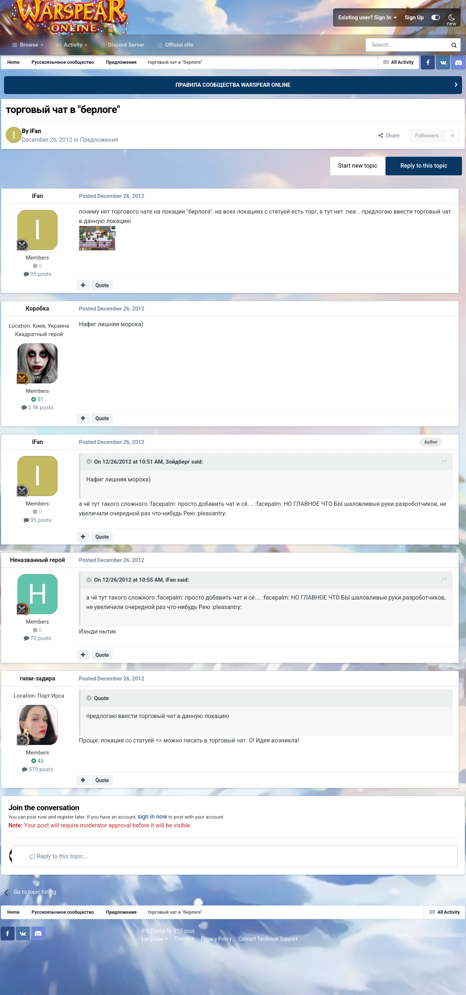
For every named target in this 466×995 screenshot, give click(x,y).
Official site (178, 83)
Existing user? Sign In (367, 36)
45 (42, 804)
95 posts (42, 319)
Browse (29, 83)
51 (42, 444)
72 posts (42, 682)
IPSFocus (47, 976)
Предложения (110, 180)
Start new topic (352, 209)
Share (381, 176)
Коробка (42, 353)
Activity (73, 83)
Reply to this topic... (76, 902)
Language (18, 984)
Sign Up (414, 36)
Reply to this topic (422, 209)
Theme (48, 984)
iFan (46, 171)
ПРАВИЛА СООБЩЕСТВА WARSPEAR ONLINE (233, 123)
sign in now (183, 862)
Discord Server (125, 83)
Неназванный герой (42, 604)
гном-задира (42, 721)
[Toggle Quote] (89, 508)
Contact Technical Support (131, 984)
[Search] (387, 83)
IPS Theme (17, 976)
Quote (104, 330)
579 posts (42, 812)
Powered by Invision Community (425, 980)
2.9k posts (42, 452)
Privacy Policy (80, 984)
